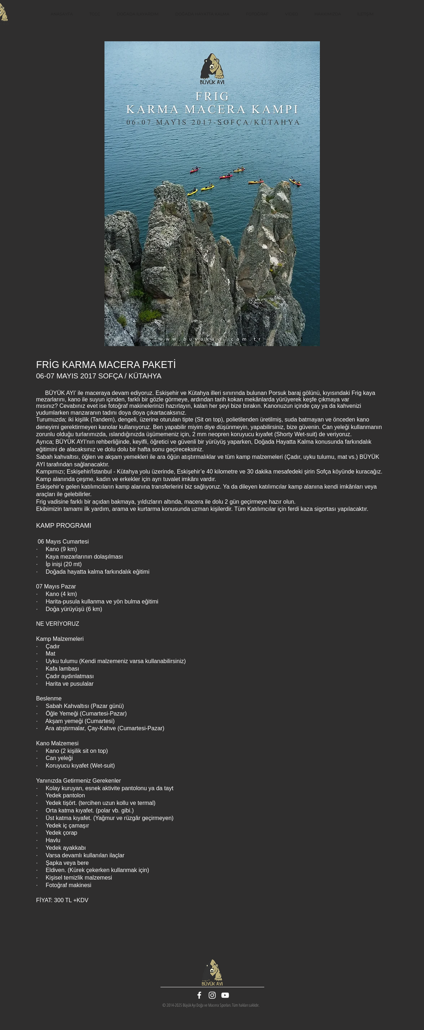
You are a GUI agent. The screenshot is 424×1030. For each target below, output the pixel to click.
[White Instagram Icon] (212, 995)
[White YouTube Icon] (225, 995)
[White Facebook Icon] (199, 995)
